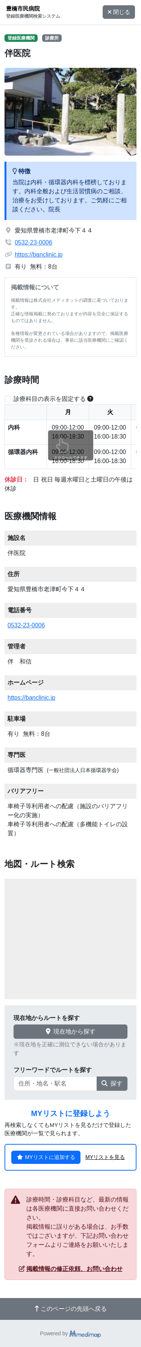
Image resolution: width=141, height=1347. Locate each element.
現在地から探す (71, 1031)
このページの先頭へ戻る (71, 1309)
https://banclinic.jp (38, 254)
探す (112, 1083)
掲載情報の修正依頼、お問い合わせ (71, 1269)
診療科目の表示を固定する (50, 399)
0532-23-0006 (33, 242)
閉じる (119, 12)
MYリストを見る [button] (105, 1157)
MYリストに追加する (46, 1157)
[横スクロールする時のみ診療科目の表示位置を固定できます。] (90, 399)
